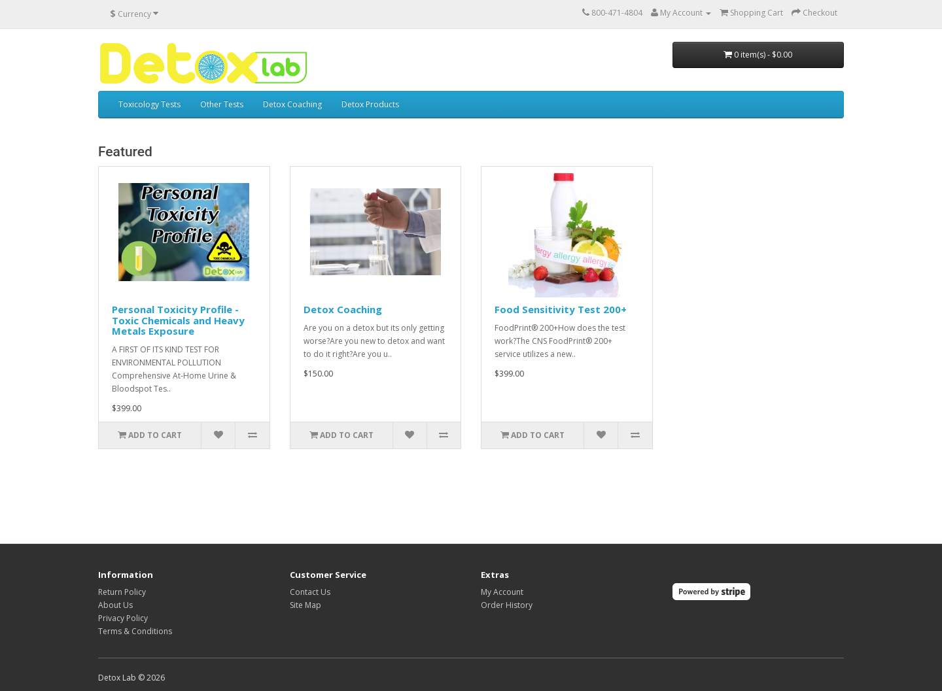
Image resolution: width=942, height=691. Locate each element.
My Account (502, 592)
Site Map (305, 605)
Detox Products (370, 104)
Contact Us (310, 592)
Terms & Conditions (135, 631)
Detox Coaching (292, 104)
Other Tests (221, 104)
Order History (506, 605)
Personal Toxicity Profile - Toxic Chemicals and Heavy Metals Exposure (178, 320)
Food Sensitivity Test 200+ (561, 309)
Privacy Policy (123, 618)
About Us (115, 605)
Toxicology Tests (149, 104)
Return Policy (122, 592)
